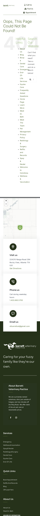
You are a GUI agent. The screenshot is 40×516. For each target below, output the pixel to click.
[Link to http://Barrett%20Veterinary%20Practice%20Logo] (13, 246)
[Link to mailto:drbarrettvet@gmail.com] (13, 313)
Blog (22, 55)
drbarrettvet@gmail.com (20, 326)
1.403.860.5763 (16, 300)
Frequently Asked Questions (24, 93)
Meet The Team (22, 123)
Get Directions (15, 268)
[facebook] (11, 417)
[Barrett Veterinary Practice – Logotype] (9, 5)
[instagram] (16, 417)
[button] (20, 227)
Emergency (24, 69)
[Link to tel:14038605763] (13, 281)
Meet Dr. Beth (22, 114)
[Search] (30, 79)
